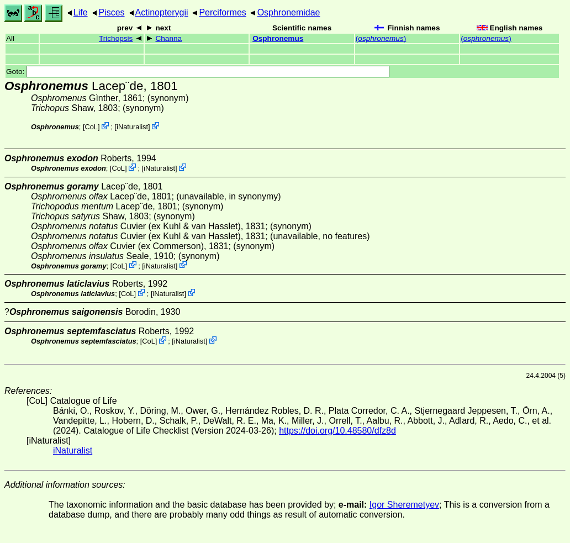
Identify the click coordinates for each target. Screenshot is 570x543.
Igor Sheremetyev (404, 504)
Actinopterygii (161, 12)
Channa (168, 38)
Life (80, 12)
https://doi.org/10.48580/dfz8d (337, 430)
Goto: (197, 71)
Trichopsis (116, 38)
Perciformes (222, 12)
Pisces (111, 12)
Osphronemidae (288, 12)
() (381, 38)
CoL (91, 127)
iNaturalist (132, 127)
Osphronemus (277, 38)
